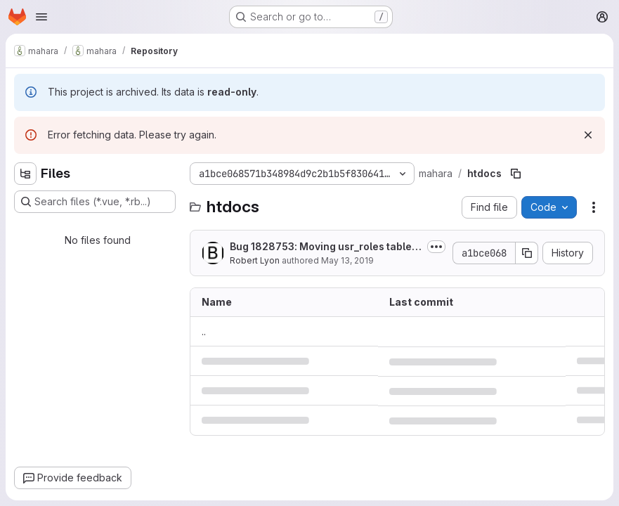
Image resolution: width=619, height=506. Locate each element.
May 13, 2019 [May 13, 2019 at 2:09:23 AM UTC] (347, 260)
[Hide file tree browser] (25, 173)
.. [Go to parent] (204, 331)
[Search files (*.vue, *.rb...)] (95, 201)
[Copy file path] (515, 173)
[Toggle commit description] (436, 246)
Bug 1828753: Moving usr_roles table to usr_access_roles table (323, 247)
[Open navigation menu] (41, 17)
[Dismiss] (588, 134)
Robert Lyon (255, 260)
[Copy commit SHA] (527, 253)
